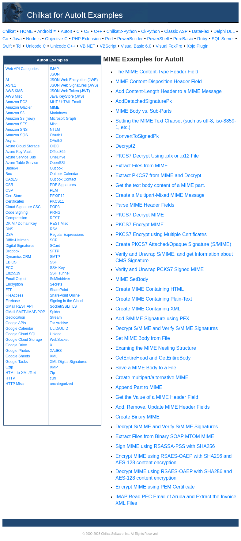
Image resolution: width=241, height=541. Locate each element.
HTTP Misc (15, 384)
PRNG (55, 212)
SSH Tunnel (60, 273)
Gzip (9, 367)
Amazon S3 (15, 113)
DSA (9, 234)
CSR (9, 185)
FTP (9, 290)
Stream (56, 317)
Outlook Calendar (64, 174)
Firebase (13, 301)
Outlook (56, 168)
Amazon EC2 (16, 102)
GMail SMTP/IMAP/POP (25, 312)
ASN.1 (11, 85)
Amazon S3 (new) (20, 118)
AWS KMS (14, 91)
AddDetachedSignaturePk (143, 101)
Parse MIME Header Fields (144, 205)
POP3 (55, 207)
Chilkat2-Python (122, 31)
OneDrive (58, 157)
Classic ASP (175, 31)
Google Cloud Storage (24, 339)
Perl (109, 38)
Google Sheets (18, 356)
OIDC (54, 146)
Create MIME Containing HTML (149, 289)
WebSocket (59, 339)
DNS (9, 229)
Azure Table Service (22, 163)
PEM (54, 190)
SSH (54, 262)
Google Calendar (19, 328)
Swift (7, 46)
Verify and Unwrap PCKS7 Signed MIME (159, 269)
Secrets (56, 284)
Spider (55, 312)
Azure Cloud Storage (23, 146)
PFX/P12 (57, 196)
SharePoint (59, 290)
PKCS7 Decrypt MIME (139, 214)
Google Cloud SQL (21, 334)
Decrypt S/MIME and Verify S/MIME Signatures (166, 328)
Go (5, 38)
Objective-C (56, 38)
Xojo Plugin (198, 46)
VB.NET (88, 46)
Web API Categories (22, 69)
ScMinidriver (60, 279)
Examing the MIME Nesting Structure (155, 348)
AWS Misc (14, 96)
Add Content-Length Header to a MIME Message (168, 91)
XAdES (56, 350)
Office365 (58, 152)
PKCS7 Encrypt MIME (139, 224)
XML (54, 356)
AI (7, 80)
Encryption (14, 284)
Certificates (15, 201)
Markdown (58, 113)
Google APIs (16, 323)
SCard (55, 245)
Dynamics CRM (18, 257)
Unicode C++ (62, 46)
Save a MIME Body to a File (145, 367)
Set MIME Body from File (142, 338)
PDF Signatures (63, 185)
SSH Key (57, 268)
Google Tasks (17, 362)
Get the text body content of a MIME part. (160, 185)
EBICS (11, 262)
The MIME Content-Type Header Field (156, 71)
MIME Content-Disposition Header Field (158, 81)
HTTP (10, 378)
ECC (9, 268)
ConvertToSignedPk (137, 136)
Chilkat (9, 31)
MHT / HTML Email (65, 102)
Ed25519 (13, 273)
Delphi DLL (224, 31)
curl (53, 378)
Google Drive (16, 345)
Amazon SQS (17, 135)
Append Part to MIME (138, 387)
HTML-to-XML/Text (21, 373)
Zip (52, 373)
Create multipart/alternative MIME (151, 377)
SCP (54, 240)
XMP (54, 367)
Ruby (202, 38)
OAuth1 (56, 135)
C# (86, 31)
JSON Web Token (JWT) (70, 91)
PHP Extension (86, 38)
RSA (54, 229)
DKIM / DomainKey (21, 223)
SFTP (54, 251)
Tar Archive (59, 323)
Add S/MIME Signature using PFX (152, 318)
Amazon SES (16, 124)
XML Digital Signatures (68, 362)
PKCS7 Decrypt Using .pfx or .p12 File (157, 155)
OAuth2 (56, 140)
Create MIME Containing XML (148, 308)
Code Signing (17, 212)
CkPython (150, 31)
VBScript (108, 46)
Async (11, 140)
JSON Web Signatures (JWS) (74, 85)
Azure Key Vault (19, 152)
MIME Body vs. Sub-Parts (143, 111)
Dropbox (12, 251)
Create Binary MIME (137, 416)
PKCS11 (57, 201)
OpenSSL (58, 163)
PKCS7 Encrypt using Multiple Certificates (161, 234)
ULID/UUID (59, 328)
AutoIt (66, 31)
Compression (16, 218)
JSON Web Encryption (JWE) (74, 80)
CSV (9, 190)
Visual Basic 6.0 (136, 46)
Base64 (12, 168)
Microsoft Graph (63, 118)
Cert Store (14, 196)
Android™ (46, 31)
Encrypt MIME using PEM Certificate (155, 486)
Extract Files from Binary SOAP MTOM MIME (164, 436)
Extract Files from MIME (141, 165)
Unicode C (36, 46)
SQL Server (223, 38)
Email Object (16, 279)
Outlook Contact (63, 179)
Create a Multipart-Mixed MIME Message (160, 195)
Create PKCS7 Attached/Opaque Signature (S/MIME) (173, 244)
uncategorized (61, 384)
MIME (54, 107)
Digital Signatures (20, 245)
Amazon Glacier (19, 107)
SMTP (55, 257)
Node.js (33, 38)
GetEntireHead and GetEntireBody (152, 357)
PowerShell (158, 38)
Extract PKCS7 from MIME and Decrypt (158, 175)
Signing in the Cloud (66, 301)
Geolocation (15, 317)
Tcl (18, 46)
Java (17, 38)
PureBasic (183, 38)
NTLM (55, 129)
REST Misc (59, 223)
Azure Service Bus (21, 157)
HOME (26, 31)
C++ (98, 31)
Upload (56, 334)
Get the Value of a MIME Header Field (156, 397)
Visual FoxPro (169, 46)
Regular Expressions (67, 234)
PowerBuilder (130, 38)
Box (9, 174)
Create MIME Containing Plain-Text (153, 299)
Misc (54, 124)
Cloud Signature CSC (23, 207)
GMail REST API (19, 306)
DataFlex (200, 31)
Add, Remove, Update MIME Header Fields (162, 407)
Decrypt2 (125, 146)
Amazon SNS (17, 129)
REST (55, 218)
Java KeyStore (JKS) (67, 96)
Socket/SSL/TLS (63, 306)
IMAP (54, 69)
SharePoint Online (65, 295)
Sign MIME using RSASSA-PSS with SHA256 (165, 446)
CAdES (11, 179)
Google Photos (18, 350)
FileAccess (14, 295)
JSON (55, 74)
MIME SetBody (131, 279)
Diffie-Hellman (17, 240)
